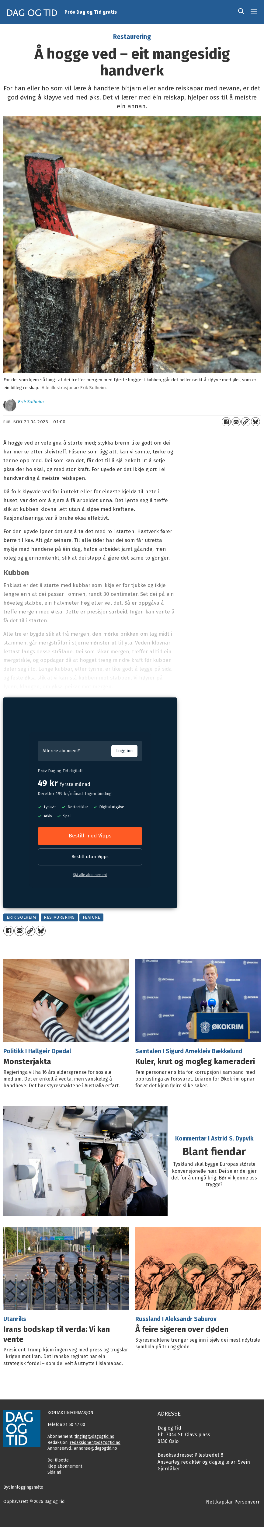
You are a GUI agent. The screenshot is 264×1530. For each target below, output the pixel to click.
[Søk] (241, 12)
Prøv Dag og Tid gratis (90, 12)
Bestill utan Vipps (90, 856)
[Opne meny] (254, 12)
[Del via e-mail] (236, 421)
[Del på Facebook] (226, 421)
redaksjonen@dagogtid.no (95, 1442)
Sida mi (54, 1472)
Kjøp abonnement (64, 1466)
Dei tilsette (58, 1460)
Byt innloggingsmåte (23, 1487)
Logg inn (124, 750)
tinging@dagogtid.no (94, 1436)
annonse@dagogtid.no (95, 1448)
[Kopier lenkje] (245, 421)
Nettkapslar (219, 1502)
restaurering (59, 917)
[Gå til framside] (32, 12)
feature (91, 917)
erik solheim (21, 917)
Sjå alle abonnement (90, 875)
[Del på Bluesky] (255, 421)
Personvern (247, 1502)
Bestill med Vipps (90, 836)
